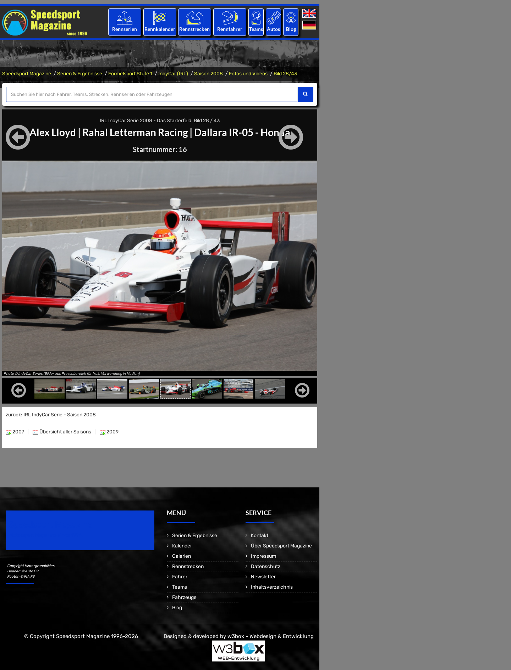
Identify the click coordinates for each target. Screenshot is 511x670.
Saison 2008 (208, 74)
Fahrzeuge (184, 597)
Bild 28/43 (285, 74)
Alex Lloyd (52, 132)
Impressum (263, 556)
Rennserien (124, 29)
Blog (291, 29)
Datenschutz (265, 566)
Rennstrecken (195, 29)
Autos (273, 29)
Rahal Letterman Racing (135, 132)
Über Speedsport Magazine (281, 546)
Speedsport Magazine (26, 74)
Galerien (181, 556)
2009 (109, 432)
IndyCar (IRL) (173, 74)
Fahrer (179, 577)
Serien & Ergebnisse (79, 74)
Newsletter (263, 577)
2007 (15, 432)
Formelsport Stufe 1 (130, 74)
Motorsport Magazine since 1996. (46, 535)
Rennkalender (159, 29)
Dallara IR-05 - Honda (242, 132)
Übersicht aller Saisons (62, 432)
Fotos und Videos (248, 74)
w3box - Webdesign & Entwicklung (270, 636)
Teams (256, 29)
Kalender (182, 546)
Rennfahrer (229, 29)
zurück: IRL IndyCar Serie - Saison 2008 (51, 415)
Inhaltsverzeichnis (272, 587)
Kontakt (259, 536)
